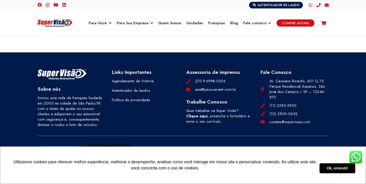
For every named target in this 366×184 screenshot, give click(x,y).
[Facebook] (40, 5)
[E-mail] (327, 5)
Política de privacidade (131, 100)
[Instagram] (48, 5)
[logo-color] (55, 23)
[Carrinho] (323, 23)
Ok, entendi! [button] (337, 168)
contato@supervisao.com (289, 122)
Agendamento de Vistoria (133, 81)
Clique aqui (196, 116)
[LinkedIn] (64, 5)
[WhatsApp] (310, 5)
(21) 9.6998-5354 (210, 81)
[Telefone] (318, 5)
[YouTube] (56, 5)
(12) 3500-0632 (283, 114)
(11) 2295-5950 (283, 105)
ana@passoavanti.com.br (215, 89)
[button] (109, 23)
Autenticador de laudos (131, 90)
